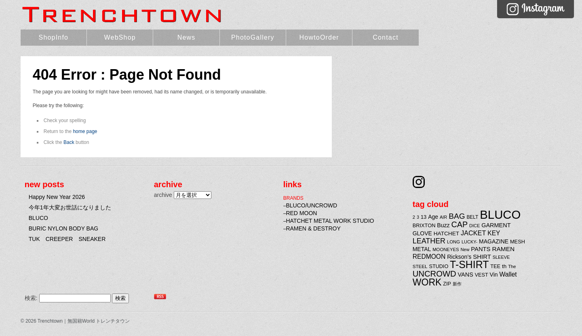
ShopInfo (54, 37)
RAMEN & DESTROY (313, 228)
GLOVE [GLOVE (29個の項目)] (422, 233)
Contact (386, 37)
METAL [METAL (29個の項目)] (422, 249)
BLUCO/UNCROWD (311, 205)
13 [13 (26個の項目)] (424, 217)
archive (163, 195)
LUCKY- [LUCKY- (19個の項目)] (469, 241)
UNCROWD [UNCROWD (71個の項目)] (434, 273)
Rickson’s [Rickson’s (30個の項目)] (459, 257)
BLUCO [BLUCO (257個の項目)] (500, 214)
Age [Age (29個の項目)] (433, 216)
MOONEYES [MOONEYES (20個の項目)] (445, 249)
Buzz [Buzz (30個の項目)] (443, 225)
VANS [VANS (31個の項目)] (465, 274)
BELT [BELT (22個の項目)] (472, 217)
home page (85, 131)
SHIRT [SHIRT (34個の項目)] (482, 256)
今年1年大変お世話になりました (70, 207)
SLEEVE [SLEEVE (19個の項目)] (501, 257)
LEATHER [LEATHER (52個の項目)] (429, 241)
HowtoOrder (319, 37)
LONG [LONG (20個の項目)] (453, 241)
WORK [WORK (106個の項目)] (427, 282)
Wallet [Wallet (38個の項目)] (508, 274)
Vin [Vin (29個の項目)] (494, 274)
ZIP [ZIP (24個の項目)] (447, 284)
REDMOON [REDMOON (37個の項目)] (429, 256)
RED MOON (301, 213)
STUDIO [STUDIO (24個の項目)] (439, 266)
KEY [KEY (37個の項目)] (493, 233)
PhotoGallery (252, 37)
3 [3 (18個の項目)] (418, 217)
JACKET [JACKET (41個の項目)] (473, 233)
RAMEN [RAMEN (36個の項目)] (503, 248)
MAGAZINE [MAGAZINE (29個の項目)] (493, 241)
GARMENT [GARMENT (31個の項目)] (495, 225)
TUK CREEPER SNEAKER (67, 239)
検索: (31, 298)
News (186, 37)
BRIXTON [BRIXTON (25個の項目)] (424, 225)
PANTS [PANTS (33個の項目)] (480, 249)
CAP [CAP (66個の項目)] (459, 224)
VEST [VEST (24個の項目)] (481, 275)
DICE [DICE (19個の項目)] (474, 225)
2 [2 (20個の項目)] (414, 217)
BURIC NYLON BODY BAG (63, 228)
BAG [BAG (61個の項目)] (457, 216)
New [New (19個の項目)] (464, 249)
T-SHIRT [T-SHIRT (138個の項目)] (469, 264)
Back (68, 142)
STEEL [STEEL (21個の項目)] (420, 266)
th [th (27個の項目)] (504, 266)
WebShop (120, 37)
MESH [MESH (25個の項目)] (517, 242)
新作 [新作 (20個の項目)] (457, 283)
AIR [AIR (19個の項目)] (443, 217)
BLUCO (38, 218)
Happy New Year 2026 (57, 197)
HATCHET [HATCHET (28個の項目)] (446, 233)
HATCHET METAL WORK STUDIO (330, 221)
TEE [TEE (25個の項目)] (495, 266)
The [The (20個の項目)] (512, 266)
